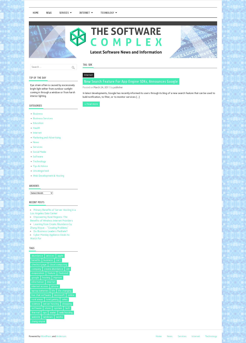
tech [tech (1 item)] (67, 308)
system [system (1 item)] (58, 308)
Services (64, 12)
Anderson (61, 336)
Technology (107, 12)
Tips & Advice (40, 166)
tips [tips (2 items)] (45, 312)
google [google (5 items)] (35, 277)
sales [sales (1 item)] (64, 299)
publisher (118, 87)
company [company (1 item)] (36, 269)
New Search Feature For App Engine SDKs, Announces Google (131, 81)
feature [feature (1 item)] (51, 273)
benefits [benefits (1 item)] (36, 260)
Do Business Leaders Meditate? (50, 231)
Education (38, 123)
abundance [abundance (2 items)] (37, 255)
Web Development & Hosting (48, 175)
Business (38, 113)
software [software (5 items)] (37, 308)
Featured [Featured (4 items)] (63, 273)
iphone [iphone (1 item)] (55, 286)
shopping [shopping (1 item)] (67, 303)
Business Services (43, 118)
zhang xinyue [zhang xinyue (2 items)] (38, 321)
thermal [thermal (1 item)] (36, 312)
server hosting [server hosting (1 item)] (51, 303)
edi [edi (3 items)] (68, 269)
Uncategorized (41, 170)
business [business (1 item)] (48, 260)
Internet (84, 12)
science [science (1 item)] (36, 303)
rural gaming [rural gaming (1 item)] (52, 299)
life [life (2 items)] (53, 290)
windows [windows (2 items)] (48, 317)
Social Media (39, 151)
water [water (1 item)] (53, 312)
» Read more (91, 104)
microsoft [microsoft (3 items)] (59, 295)
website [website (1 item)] (36, 317)
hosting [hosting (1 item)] (46, 277)
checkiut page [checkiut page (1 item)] (39, 264)
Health (36, 128)
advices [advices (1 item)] (50, 255)
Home (36, 12)
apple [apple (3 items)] (60, 255)
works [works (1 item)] (59, 317)
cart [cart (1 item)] (58, 260)
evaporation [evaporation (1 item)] (38, 273)
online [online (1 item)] (71, 295)
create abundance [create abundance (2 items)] (53, 269)
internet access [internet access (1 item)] (40, 286)
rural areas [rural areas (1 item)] (37, 299)
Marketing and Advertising (47, 137)
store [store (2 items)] (48, 308)
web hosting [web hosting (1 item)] (65, 312)
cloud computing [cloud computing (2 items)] (58, 264)
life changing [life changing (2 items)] (64, 290)
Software (38, 156)
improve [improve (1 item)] (57, 277)
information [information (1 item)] (38, 282)
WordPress (46, 336)
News (49, 12)
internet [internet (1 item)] (51, 282)
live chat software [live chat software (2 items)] (41, 295)
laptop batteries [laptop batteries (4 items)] (40, 290)
